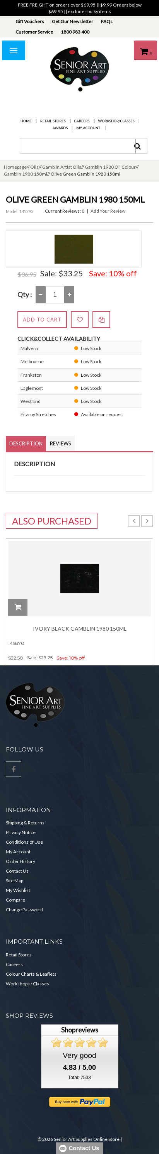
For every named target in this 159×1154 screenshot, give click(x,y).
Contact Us (17, 871)
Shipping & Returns (25, 823)
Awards (60, 127)
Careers (82, 121)
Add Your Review (108, 211)
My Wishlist (18, 890)
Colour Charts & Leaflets (31, 974)
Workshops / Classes (27, 983)
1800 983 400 (75, 32)
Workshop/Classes (116, 121)
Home (26, 121)
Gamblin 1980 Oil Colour (110, 167)
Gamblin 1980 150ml (25, 174)
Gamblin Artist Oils (61, 167)
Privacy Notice (21, 832)
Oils (34, 167)
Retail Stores (53, 121)
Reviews (60, 443)
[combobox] (78, 146)
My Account (88, 127)
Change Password (24, 909)
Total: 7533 (79, 1077)
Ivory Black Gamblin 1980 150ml (80, 628)
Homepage (15, 167)
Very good (79, 1055)
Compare (15, 900)
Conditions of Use (24, 842)
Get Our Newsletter (72, 21)
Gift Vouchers (29, 21)
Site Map (14, 880)
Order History (20, 861)
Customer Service (34, 32)
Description (26, 443)
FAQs (107, 21)
